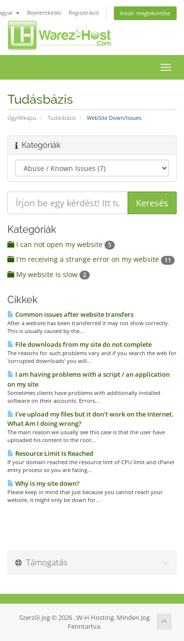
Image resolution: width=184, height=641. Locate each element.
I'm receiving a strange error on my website (91, 259)
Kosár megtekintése (145, 13)
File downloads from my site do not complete (79, 344)
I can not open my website (61, 244)
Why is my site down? (43, 483)
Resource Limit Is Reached (50, 453)
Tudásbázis (62, 117)
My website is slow (48, 274)
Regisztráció (84, 12)
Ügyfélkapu (21, 117)
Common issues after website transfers (70, 314)
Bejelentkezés (44, 12)
